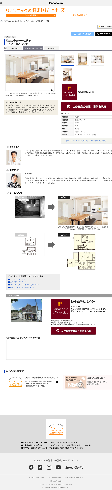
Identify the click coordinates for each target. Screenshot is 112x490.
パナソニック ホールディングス (73, 477)
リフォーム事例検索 (37, 21)
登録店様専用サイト (80, 15)
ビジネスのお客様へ (30, 15)
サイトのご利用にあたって (37, 477)
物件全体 (14, 48)
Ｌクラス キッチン (17, 279)
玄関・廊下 (52, 48)
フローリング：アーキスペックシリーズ (24, 285)
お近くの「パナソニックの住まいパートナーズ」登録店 (86, 141)
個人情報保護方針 (55, 477)
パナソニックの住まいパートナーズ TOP (16, 21)
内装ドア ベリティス (18, 282)
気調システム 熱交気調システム (22, 287)
